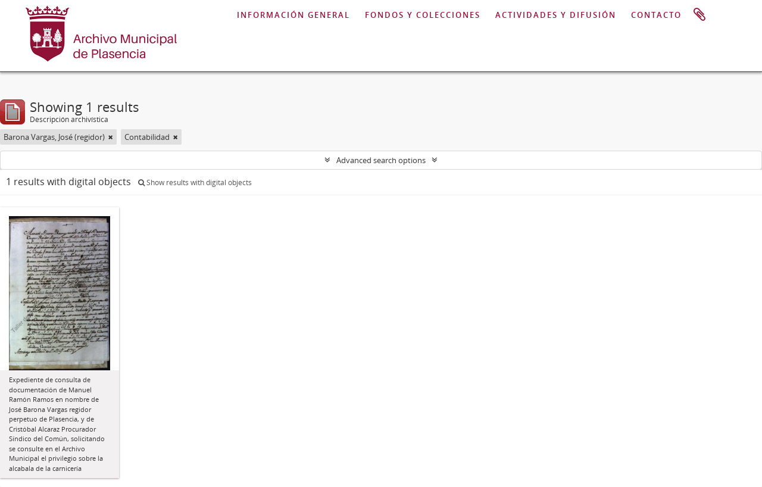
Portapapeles (699, 15)
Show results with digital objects (195, 182)
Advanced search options (381, 160)
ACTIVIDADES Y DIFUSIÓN (555, 15)
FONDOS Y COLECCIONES (422, 15)
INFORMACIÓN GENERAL (293, 15)
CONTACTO (656, 15)
